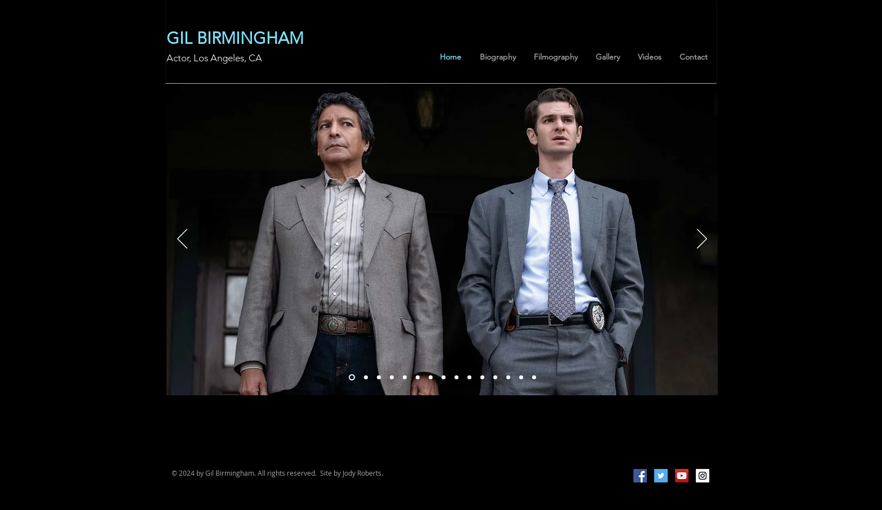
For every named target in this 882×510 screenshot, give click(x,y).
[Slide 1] (469, 377)
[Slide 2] (392, 377)
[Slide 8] (482, 377)
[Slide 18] (352, 377)
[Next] (702, 239)
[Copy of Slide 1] (379, 377)
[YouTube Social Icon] (681, 475)
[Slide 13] (534, 377)
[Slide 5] (444, 377)
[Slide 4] (431, 377)
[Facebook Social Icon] (640, 475)
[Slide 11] (521, 377)
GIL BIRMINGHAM (235, 38)
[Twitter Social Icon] (661, 475)
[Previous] (182, 239)
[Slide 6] (456, 377)
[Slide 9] (495, 377)
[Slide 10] (508, 377)
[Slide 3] (418, 377)
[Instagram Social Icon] (702, 475)
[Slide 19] (366, 377)
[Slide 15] (405, 377)
